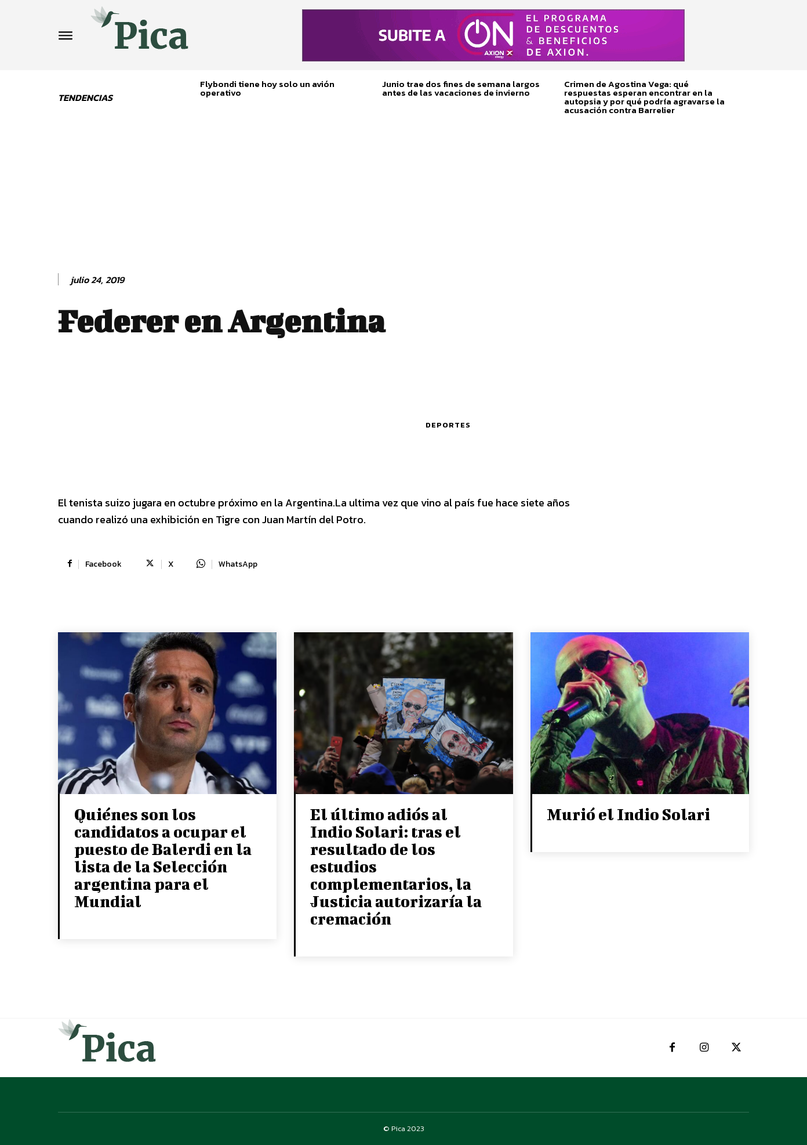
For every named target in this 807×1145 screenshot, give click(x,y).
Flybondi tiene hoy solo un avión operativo (267, 88)
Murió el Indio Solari (628, 814)
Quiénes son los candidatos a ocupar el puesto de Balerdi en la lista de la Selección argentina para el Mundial (163, 857)
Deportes (448, 424)
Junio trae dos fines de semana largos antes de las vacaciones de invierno (461, 88)
